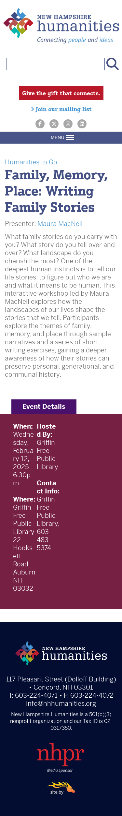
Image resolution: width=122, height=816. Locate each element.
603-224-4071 (36, 696)
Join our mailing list (61, 108)
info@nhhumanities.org (61, 704)
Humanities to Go (31, 162)
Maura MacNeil (60, 224)
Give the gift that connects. (61, 93)
